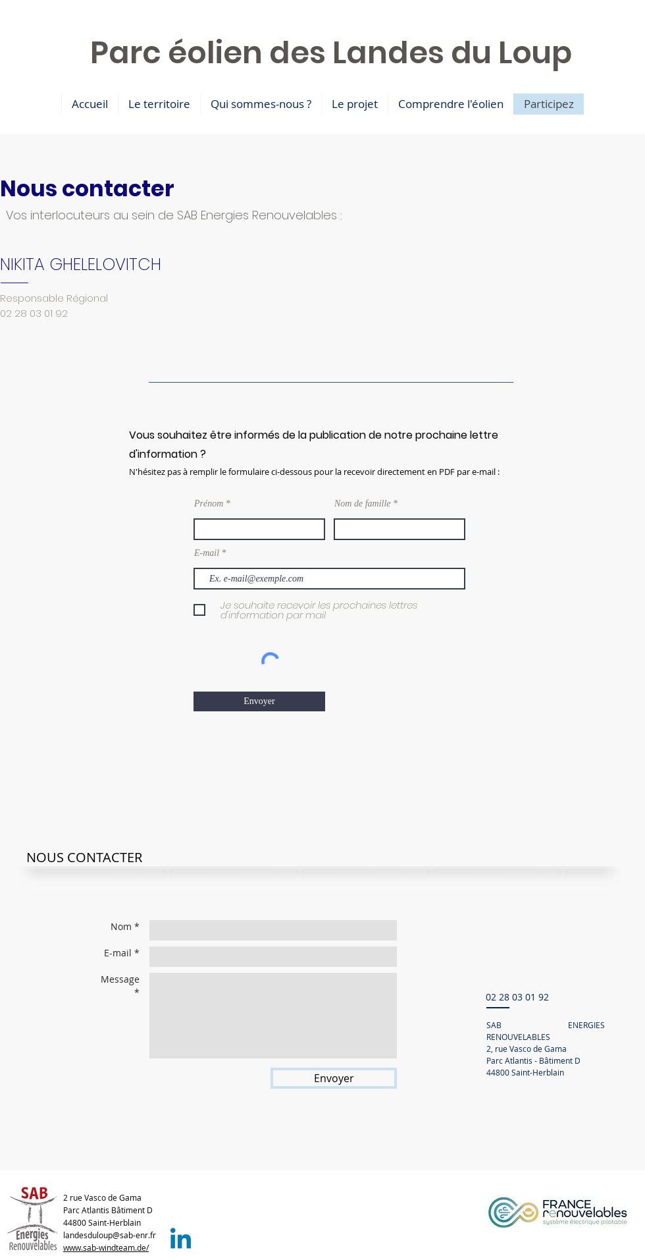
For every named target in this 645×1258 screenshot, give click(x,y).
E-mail (206, 553)
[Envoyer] (259, 701)
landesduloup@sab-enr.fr (109, 1235)
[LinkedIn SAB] (181, 1240)
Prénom (208, 503)
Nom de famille (362, 503)
